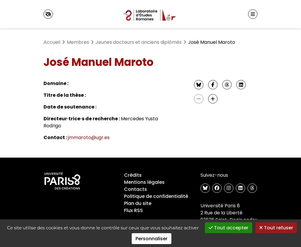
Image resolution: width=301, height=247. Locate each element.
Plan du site (137, 203)
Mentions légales (144, 182)
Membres (78, 42)
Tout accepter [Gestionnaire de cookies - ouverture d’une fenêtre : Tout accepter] (228, 227)
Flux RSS (133, 210)
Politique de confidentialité (156, 196)
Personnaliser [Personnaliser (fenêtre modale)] (152, 238)
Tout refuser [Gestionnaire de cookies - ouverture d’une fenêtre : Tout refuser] (276, 227)
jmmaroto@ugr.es (89, 137)
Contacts (135, 189)
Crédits (133, 175)
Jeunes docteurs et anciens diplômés (139, 42)
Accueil (52, 42)
